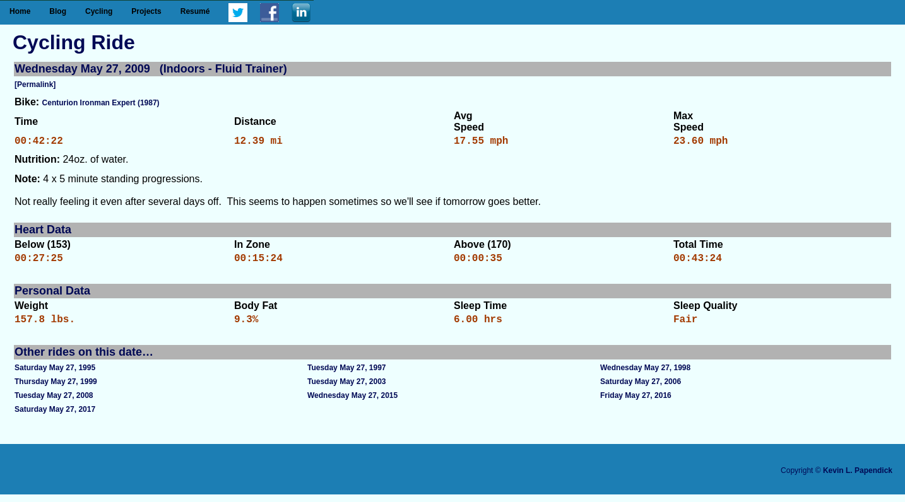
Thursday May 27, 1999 (56, 389)
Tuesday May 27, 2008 (54, 403)
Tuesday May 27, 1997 (346, 375)
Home (19, 11)
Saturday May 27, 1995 (55, 375)
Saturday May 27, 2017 (55, 416)
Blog (57, 11)
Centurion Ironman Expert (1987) (101, 102)
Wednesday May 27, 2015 (352, 403)
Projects (146, 11)
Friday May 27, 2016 (635, 403)
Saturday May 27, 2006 (640, 389)
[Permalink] (35, 84)
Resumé (195, 11)
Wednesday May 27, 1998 (645, 375)
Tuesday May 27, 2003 (346, 389)
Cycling (98, 11)
